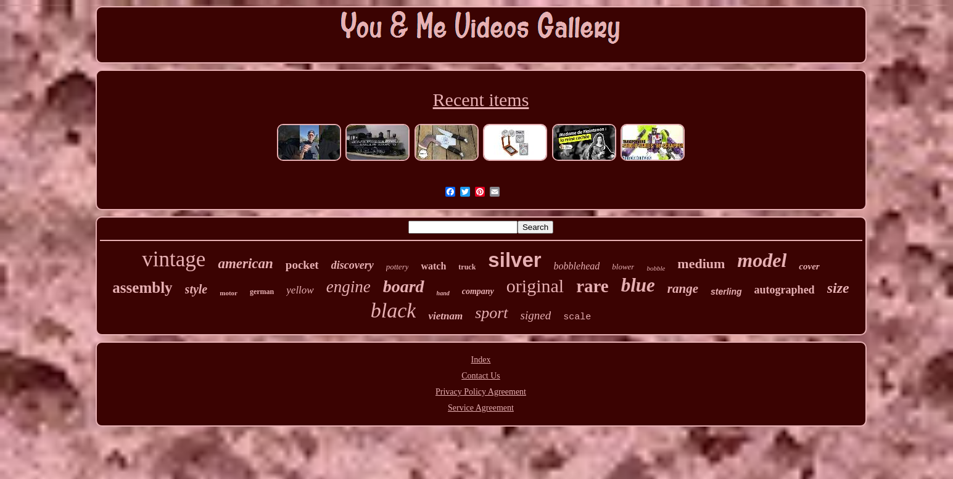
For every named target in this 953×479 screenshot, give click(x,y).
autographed (784, 290)
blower (623, 266)
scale (577, 317)
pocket (302, 264)
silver (514, 259)
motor (228, 293)
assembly (142, 287)
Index (481, 359)
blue (638, 285)
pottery (397, 266)
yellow (299, 290)
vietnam (445, 316)
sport (491, 313)
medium (701, 263)
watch (433, 266)
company (478, 291)
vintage (173, 259)
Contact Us (480, 375)
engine (348, 286)
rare (592, 286)
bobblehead (577, 266)
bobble (655, 268)
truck (467, 267)
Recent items (481, 99)
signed (536, 315)
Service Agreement (481, 407)
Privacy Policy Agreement (480, 391)
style (196, 289)
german (262, 291)
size (838, 288)
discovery (352, 265)
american (245, 263)
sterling (726, 292)
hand (443, 293)
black (393, 310)
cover (809, 266)
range (682, 288)
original (535, 286)
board (403, 286)
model (761, 260)
